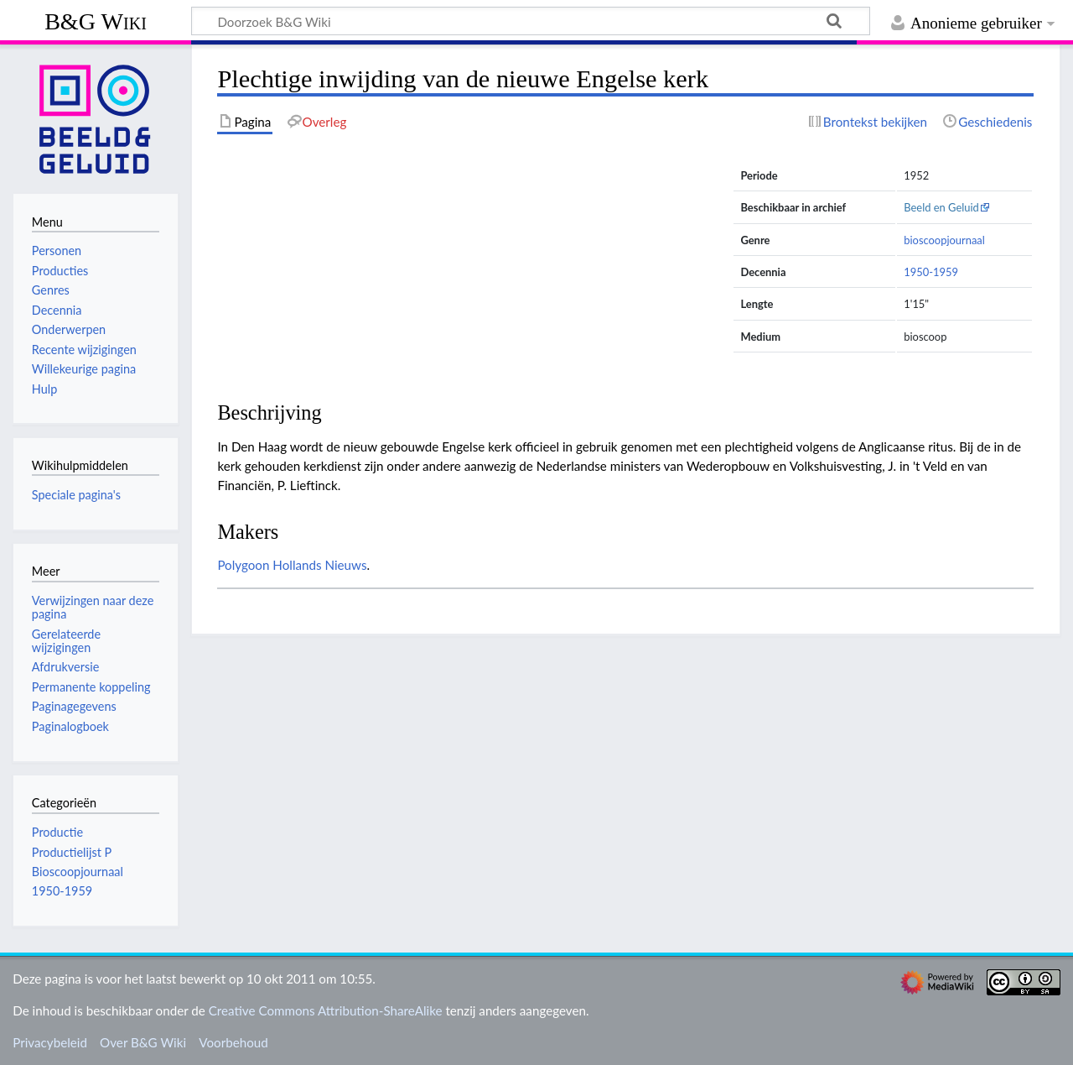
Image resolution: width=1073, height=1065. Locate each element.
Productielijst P (71, 852)
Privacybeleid (50, 1042)
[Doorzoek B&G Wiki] (530, 21)
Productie (57, 832)
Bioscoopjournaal (77, 871)
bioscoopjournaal (944, 240)
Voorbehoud (233, 1042)
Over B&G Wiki (143, 1042)
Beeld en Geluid (941, 207)
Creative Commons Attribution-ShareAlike (326, 1010)
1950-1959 (931, 272)
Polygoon (243, 564)
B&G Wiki (95, 21)
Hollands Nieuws (319, 564)
